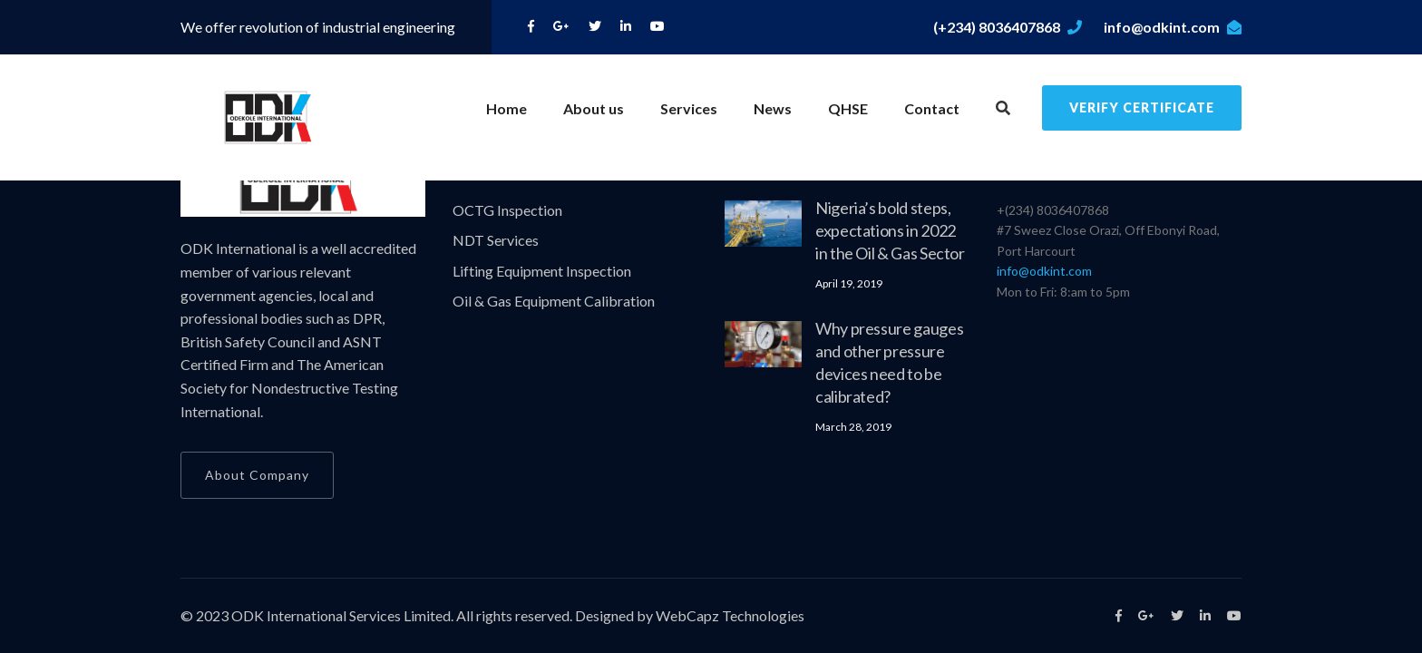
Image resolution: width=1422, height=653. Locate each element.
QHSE (848, 108)
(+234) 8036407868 (1007, 26)
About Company (257, 474)
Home (506, 108)
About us (593, 108)
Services (688, 108)
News (773, 108)
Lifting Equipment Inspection (542, 270)
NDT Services (496, 240)
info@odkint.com (1173, 26)
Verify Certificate (1141, 107)
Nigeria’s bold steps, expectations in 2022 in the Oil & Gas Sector (890, 230)
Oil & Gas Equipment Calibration (554, 300)
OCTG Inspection (507, 210)
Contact (931, 108)
